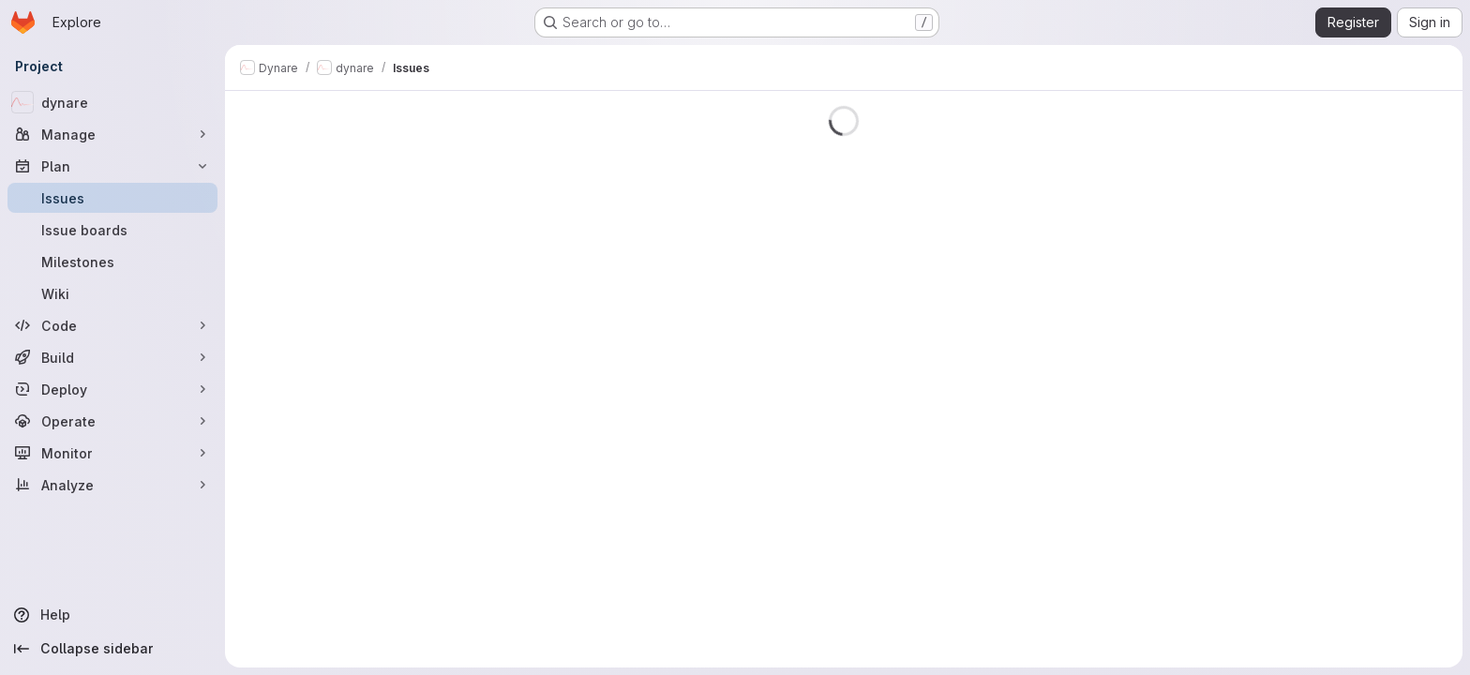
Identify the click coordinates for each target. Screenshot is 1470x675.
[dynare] (113, 102)
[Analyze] (113, 485)
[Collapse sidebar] (113, 649)
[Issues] (113, 198)
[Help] (113, 615)
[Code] (113, 325)
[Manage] (113, 134)
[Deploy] (113, 389)
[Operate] (113, 421)
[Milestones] (113, 262)
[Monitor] (113, 453)
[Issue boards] (113, 230)
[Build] (113, 357)
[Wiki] (113, 293)
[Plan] (113, 166)
